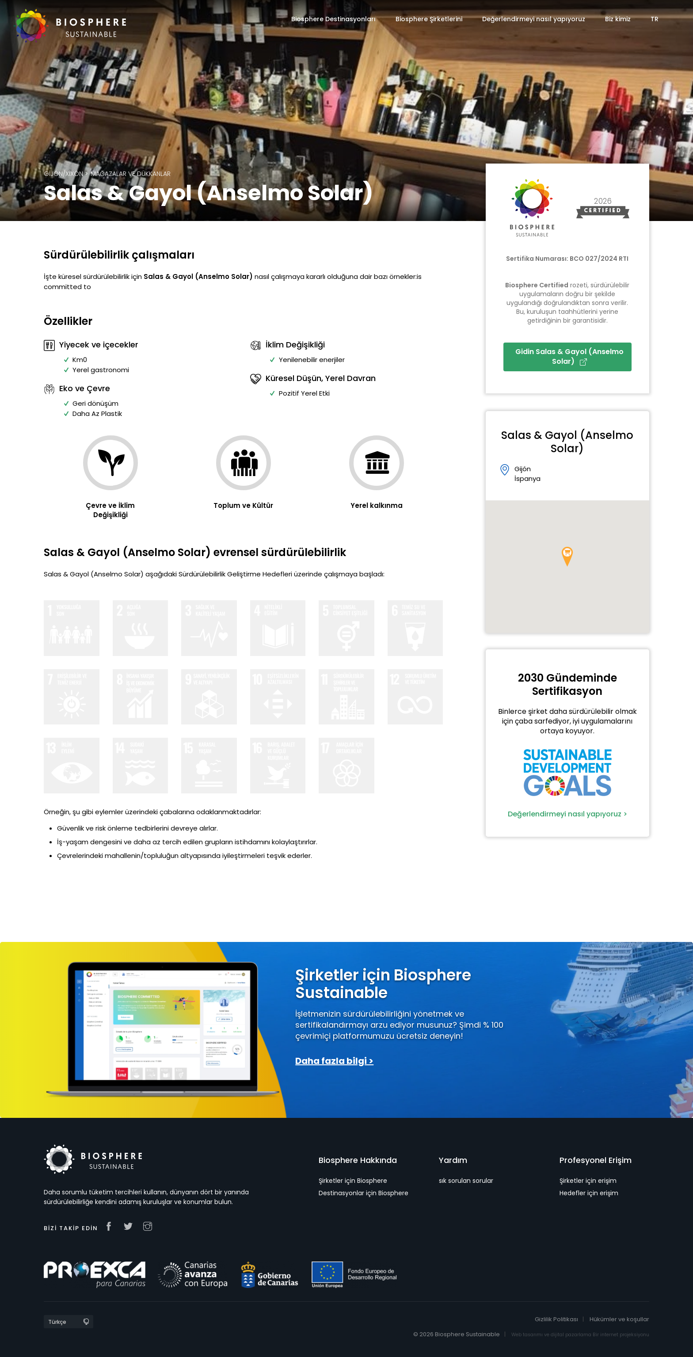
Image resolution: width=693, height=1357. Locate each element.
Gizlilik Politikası (556, 1319)
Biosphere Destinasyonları (333, 19)
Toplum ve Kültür (243, 505)
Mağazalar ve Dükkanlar (131, 173)
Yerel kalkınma (376, 505)
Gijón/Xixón (63, 173)
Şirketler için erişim (588, 1180)
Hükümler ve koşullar (619, 1319)
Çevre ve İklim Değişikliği (110, 510)
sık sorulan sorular (466, 1180)
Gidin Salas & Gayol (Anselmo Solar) (569, 356)
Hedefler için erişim (589, 1193)
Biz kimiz (618, 19)
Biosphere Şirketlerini (429, 19)
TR (655, 19)
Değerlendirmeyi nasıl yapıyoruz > (567, 814)
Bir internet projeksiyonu (621, 1334)
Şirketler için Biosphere (353, 1180)
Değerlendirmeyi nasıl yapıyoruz (533, 19)
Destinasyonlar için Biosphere (363, 1193)
